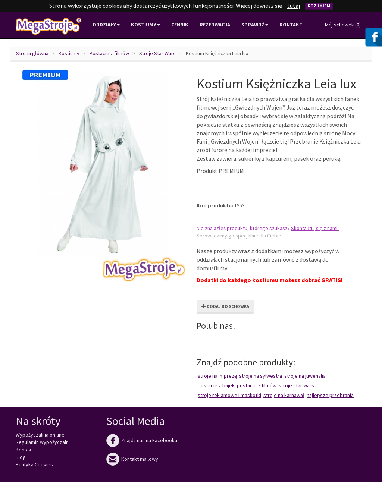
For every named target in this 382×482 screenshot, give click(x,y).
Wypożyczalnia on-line (40, 434)
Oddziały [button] (106, 24)
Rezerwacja (215, 24)
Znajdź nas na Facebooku (141, 440)
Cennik (179, 24)
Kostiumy (69, 53)
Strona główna (32, 53)
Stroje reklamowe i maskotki (229, 395)
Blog (21, 457)
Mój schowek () (343, 24)
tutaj (293, 5)
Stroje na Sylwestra (260, 375)
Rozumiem (319, 6)
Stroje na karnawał (283, 395)
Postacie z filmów (109, 53)
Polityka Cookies (34, 464)
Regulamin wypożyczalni (43, 442)
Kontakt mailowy (132, 459)
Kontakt (291, 24)
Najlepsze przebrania (330, 395)
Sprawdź (254, 24)
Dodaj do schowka (225, 306)
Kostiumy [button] (145, 24)
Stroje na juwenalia (305, 375)
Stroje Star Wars (157, 53)
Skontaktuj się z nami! (315, 228)
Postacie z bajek (216, 385)
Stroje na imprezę (217, 375)
